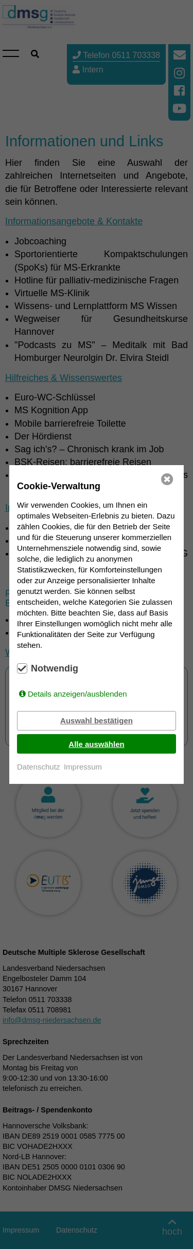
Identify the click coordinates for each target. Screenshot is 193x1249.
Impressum (83, 766)
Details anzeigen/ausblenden (77, 693)
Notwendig (54, 668)
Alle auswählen (96, 744)
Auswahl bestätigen (96, 720)
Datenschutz (38, 766)
